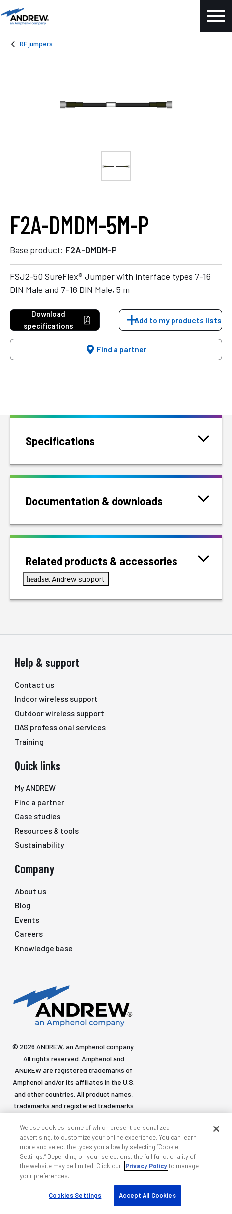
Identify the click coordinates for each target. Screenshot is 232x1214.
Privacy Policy (146, 1166)
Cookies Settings (75, 1195)
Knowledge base (44, 948)
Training (29, 741)
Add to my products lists (178, 320)
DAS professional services (60, 727)
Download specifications (57, 319)
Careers (29, 933)
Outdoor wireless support (59, 713)
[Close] (216, 1129)
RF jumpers (36, 43)
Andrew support (66, 578)
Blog (22, 905)
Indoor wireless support (56, 698)
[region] (116, 1163)
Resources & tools (47, 830)
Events (27, 919)
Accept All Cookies (147, 1195)
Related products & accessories (114, 560)
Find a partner (116, 349)
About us (30, 891)
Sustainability (39, 844)
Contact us (34, 684)
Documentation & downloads (106, 500)
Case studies (37, 816)
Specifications (72, 440)
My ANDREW (35, 787)
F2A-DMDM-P (91, 249)
